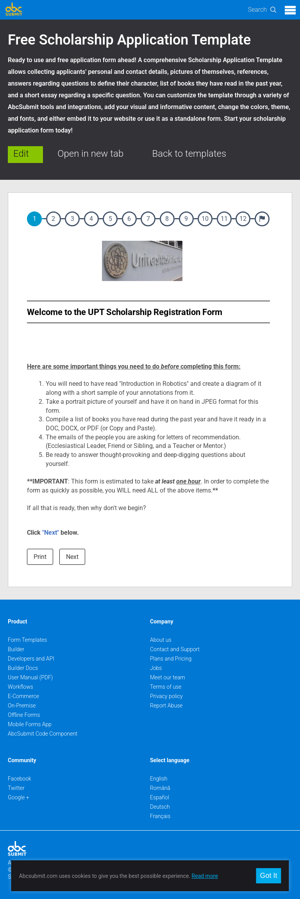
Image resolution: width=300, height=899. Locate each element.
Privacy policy (166, 696)
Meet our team (167, 677)
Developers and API (31, 658)
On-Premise (22, 705)
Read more (205, 876)
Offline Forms (24, 715)
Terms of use (165, 687)
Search (257, 9)
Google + (18, 797)
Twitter (16, 788)
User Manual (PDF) (30, 677)
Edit (21, 153)
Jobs (156, 668)
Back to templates (189, 153)
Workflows (20, 687)
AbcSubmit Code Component (42, 734)
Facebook (19, 778)
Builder (16, 649)
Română (160, 788)
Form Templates (27, 640)
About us (160, 640)
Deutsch (160, 807)
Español (159, 797)
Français (160, 816)
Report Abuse (166, 705)
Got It (268, 875)
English (159, 778)
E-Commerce (23, 696)
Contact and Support (175, 649)
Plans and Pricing (170, 658)
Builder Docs (23, 668)
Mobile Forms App (30, 724)
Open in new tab (90, 153)
